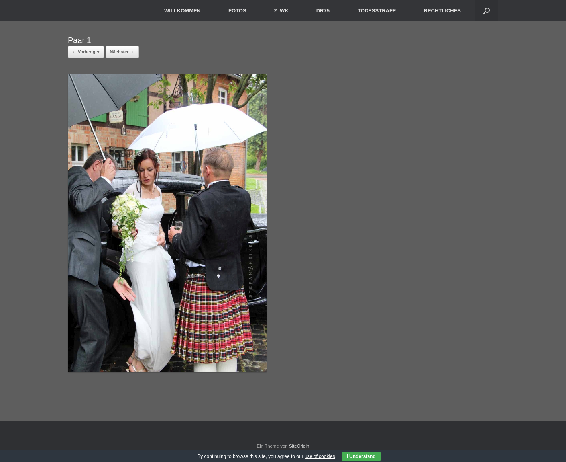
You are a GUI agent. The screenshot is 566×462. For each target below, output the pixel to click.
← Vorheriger (86, 51)
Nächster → (122, 51)
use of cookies (320, 456)
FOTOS (237, 11)
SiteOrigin (299, 446)
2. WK (281, 11)
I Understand (360, 456)
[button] (486, 10)
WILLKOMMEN (182, 11)
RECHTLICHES (442, 11)
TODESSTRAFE (377, 11)
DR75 (323, 11)
